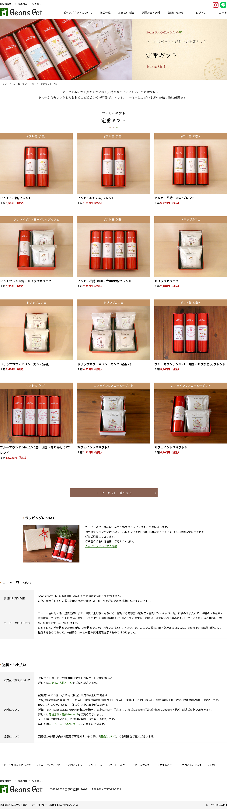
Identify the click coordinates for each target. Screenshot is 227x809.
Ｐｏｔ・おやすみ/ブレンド (96, 197)
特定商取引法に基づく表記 (13, 804)
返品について (108, 736)
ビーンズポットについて (77, 12)
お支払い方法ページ (61, 683)
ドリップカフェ (143, 765)
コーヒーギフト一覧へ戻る (113, 493)
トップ (3, 83)
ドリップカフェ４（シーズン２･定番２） (105, 364)
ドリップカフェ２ (166, 281)
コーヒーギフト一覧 (23, 83)
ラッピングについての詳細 (101, 546)
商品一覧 (105, 12)
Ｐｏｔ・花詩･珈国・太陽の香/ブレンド (104, 281)
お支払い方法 (126, 12)
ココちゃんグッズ (192, 765)
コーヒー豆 (96, 765)
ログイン (201, 12)
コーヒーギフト (118, 765)
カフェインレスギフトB (170, 447)
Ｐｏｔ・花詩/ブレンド (15, 197)
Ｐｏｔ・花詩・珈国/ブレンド (174, 197)
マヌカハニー (167, 765)
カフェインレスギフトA (93, 447)
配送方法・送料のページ (63, 714)
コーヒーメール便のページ (64, 724)
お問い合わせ (175, 12)
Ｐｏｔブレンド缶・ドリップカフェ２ (25, 281)
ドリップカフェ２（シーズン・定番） (25, 364)
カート (223, 12)
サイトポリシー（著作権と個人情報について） (55, 804)
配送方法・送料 (150, 12)
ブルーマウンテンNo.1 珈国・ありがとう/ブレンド (190, 364)
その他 (213, 765)
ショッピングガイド (49, 765)
